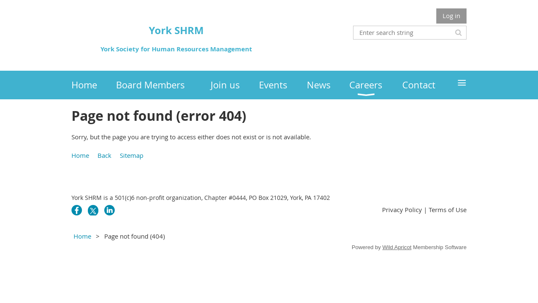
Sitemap (131, 155)
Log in (451, 15)
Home (80, 155)
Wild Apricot (396, 247)
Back (104, 155)
